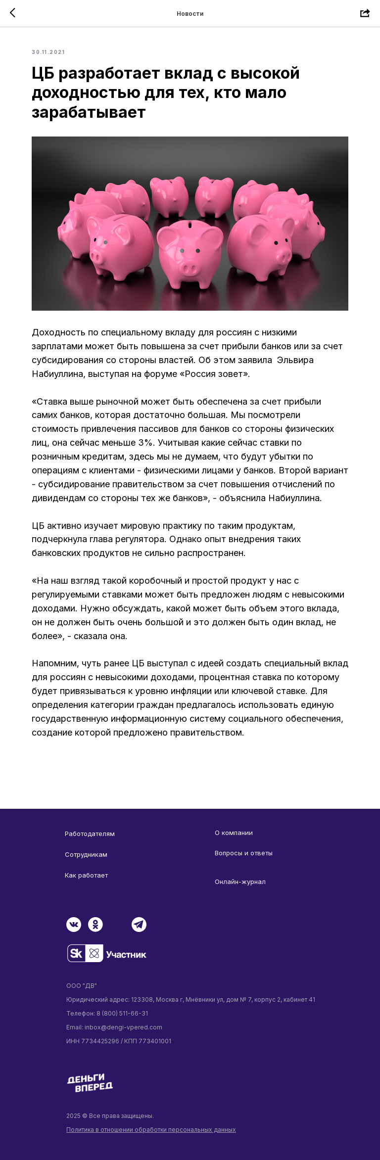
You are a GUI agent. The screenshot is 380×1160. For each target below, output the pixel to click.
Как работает (86, 875)
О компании (234, 832)
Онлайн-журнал (240, 881)
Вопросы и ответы (244, 853)
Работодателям (90, 833)
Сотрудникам (86, 854)
